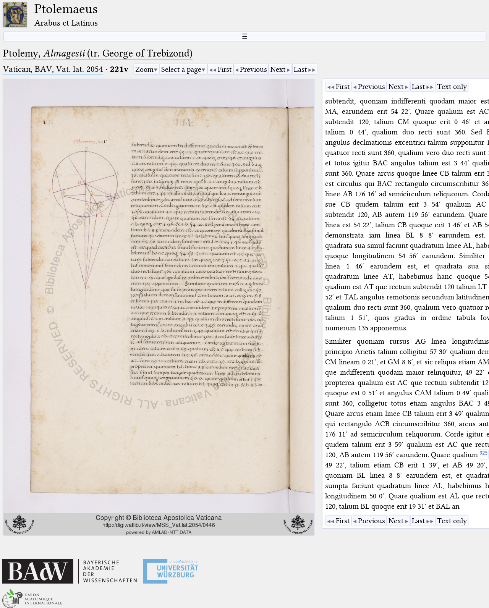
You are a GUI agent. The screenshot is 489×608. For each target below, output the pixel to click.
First (225, 69)
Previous (253, 69)
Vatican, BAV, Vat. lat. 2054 (53, 69)
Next (277, 69)
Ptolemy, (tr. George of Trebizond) (98, 53)
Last (300, 69)
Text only (452, 86)
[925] (483, 454)
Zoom (144, 69)
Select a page (181, 69)
